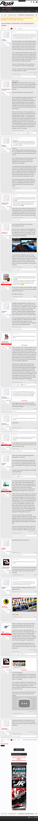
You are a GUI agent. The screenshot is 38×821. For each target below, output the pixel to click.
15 (13, 28)
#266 (35, 296)
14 (11, 28)
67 (10, 315)
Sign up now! (19, 749)
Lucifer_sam (4, 489)
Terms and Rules (35, 819)
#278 (35, 651)
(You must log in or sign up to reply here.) (30, 739)
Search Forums (3, 11)
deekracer (4, 397)
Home (3, 8)
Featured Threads (21, 11)
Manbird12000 (5, 203)
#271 (35, 448)
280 (10, 44)
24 (10, 93)
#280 (35, 733)
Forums (9, 8)
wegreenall (4, 728)
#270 (35, 427)
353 (10, 448)
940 (10, 494)
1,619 (10, 571)
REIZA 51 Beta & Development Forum (19, 759)
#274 (35, 552)
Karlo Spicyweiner (6, 89)
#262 (35, 130)
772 (10, 637)
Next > (21, 28)
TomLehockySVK (6, 567)
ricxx (3, 631)
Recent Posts (28, 11)
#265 (35, 267)
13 (9, 28)
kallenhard (4, 311)
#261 (35, 74)
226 (10, 287)
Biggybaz (4, 463)
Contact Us (30, 817)
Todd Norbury (5, 282)
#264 (35, 217)
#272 (35, 474)
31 (10, 611)
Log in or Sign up (22, 0)
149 (10, 207)
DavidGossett (5, 341)
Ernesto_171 (5, 232)
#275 (35, 574)
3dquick (3, 39)
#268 (35, 382)
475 (10, 236)
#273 (35, 533)
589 (10, 732)
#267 (35, 326)
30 (18, 28)
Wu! (3, 442)
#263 (35, 188)
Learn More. (20, 19)
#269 (35, 408)
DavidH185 (4, 606)
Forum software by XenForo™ (9, 819)
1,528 (10, 347)
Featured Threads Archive (12, 11)
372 (10, 401)
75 (10, 468)
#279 (35, 713)
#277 (35, 616)
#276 (35, 591)
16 (15, 28)
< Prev (2, 28)
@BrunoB (14, 81)
